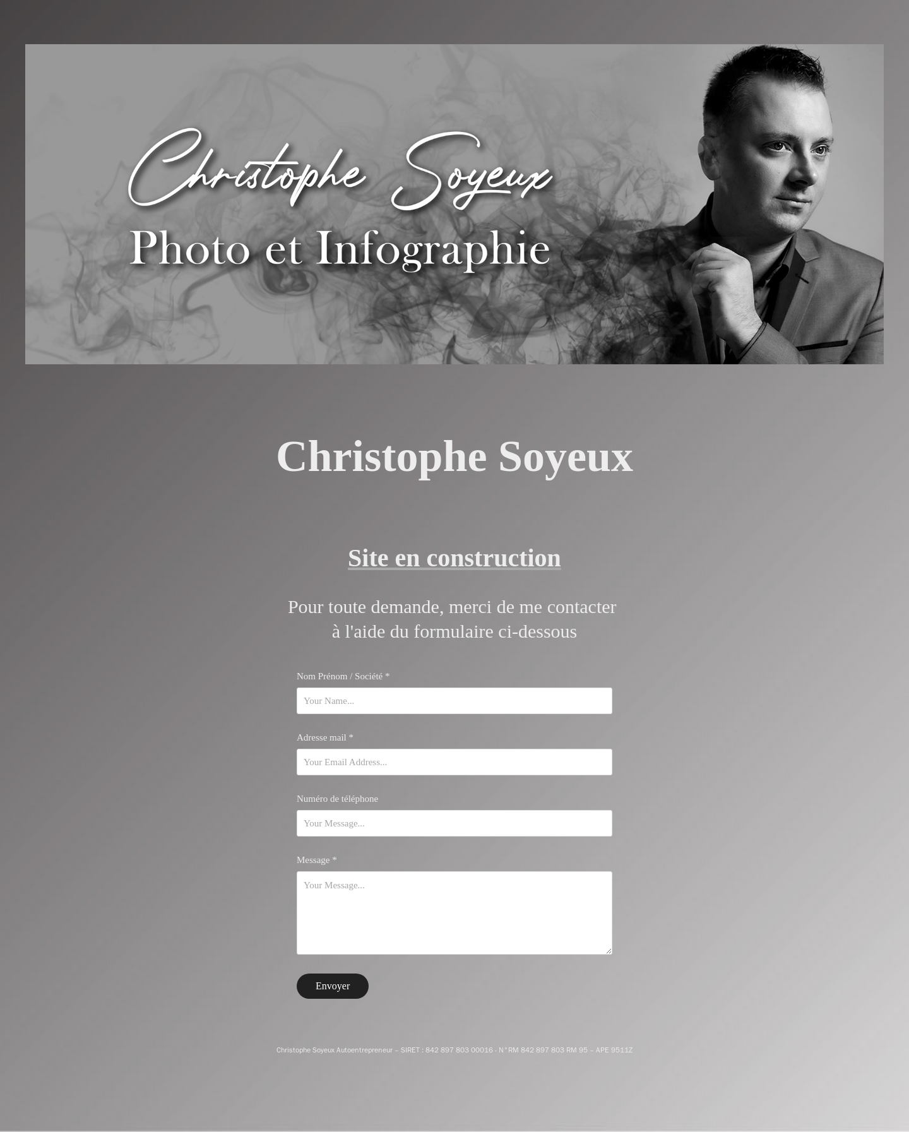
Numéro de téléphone (337, 799)
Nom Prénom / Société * (343, 676)
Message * (317, 860)
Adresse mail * (325, 737)
